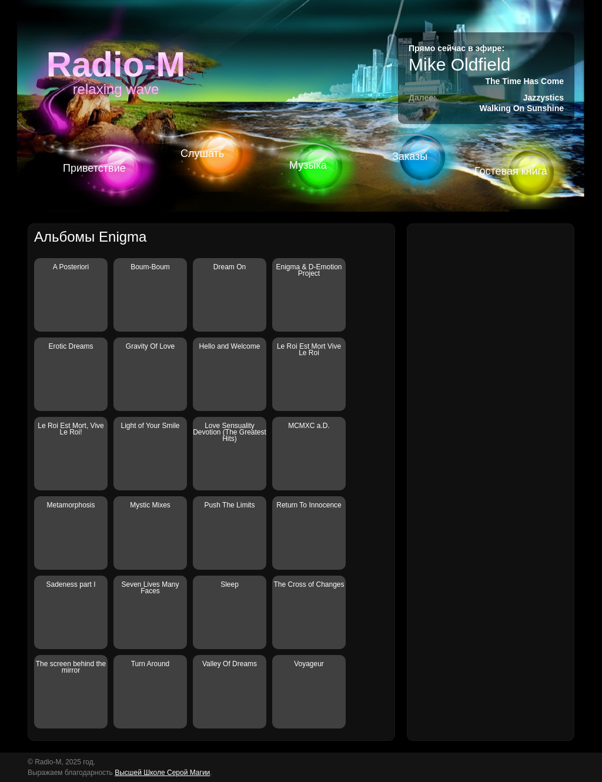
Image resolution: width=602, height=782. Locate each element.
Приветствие (94, 168)
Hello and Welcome (229, 346)
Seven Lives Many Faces (150, 587)
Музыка (308, 165)
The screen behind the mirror (71, 667)
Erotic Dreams (70, 346)
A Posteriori (71, 267)
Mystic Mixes (150, 505)
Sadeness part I (70, 584)
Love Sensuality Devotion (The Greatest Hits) (229, 432)
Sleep (229, 584)
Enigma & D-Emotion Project (309, 270)
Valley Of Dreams (229, 664)
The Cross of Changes (308, 584)
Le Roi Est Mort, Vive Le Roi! (71, 429)
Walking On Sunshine (522, 108)
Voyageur (309, 664)
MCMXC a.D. (309, 426)
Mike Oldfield (459, 64)
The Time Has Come (524, 81)
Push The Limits (230, 505)
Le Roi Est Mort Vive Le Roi (309, 349)
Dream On (229, 267)
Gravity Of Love (150, 346)
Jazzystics (543, 97)
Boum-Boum (150, 267)
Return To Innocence (309, 505)
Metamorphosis (70, 505)
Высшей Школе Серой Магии (162, 772)
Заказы (409, 156)
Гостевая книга (510, 171)
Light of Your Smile (150, 426)
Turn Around (150, 664)
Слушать (202, 153)
